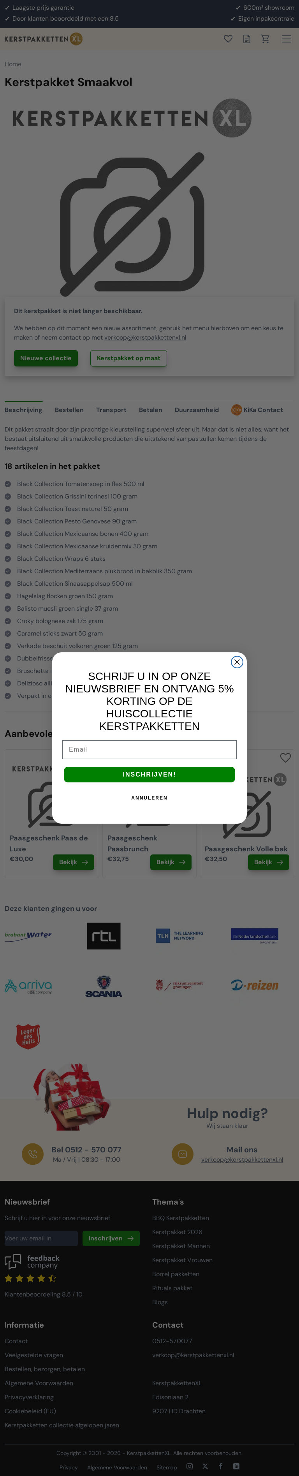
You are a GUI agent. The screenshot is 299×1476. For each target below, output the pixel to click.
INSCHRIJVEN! (149, 774)
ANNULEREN (149, 798)
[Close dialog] (237, 662)
